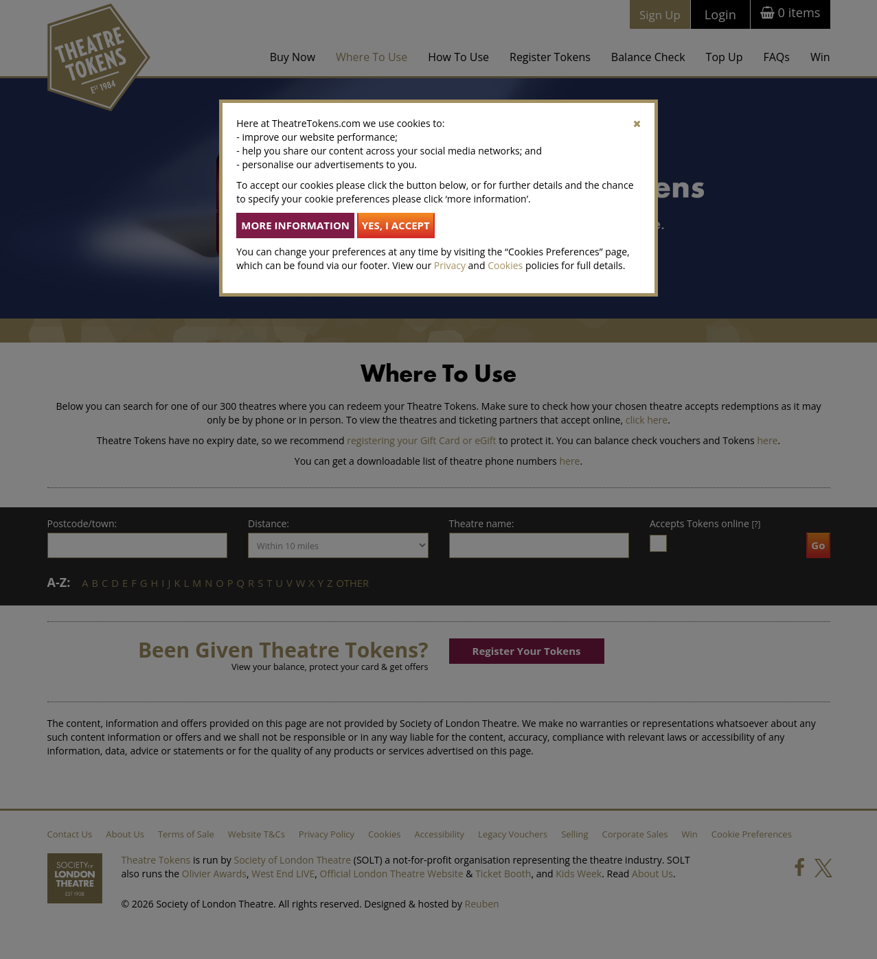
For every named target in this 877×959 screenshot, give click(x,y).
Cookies (505, 265)
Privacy (450, 265)
